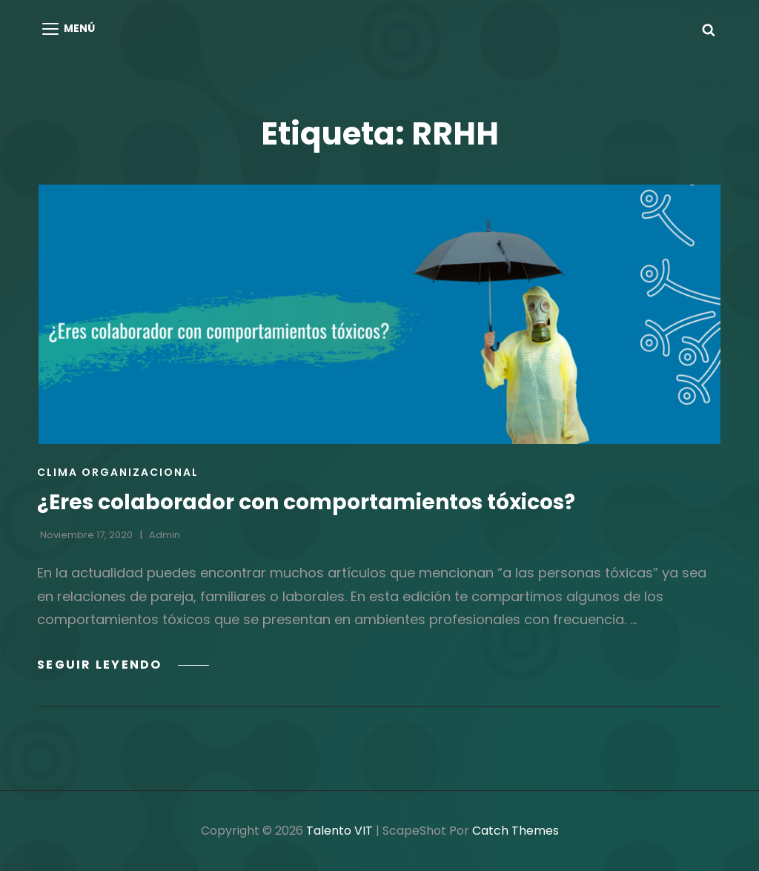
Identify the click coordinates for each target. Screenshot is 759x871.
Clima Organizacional (118, 472)
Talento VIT (339, 830)
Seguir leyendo (123, 664)
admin (164, 535)
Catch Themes (515, 830)
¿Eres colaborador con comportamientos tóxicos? (306, 502)
